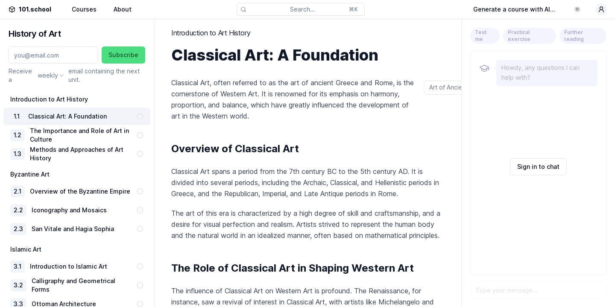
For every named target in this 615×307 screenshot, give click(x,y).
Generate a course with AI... (514, 9)
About (123, 9)
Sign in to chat (538, 166)
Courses (84, 9)
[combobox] (51, 75)
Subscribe (123, 54)
